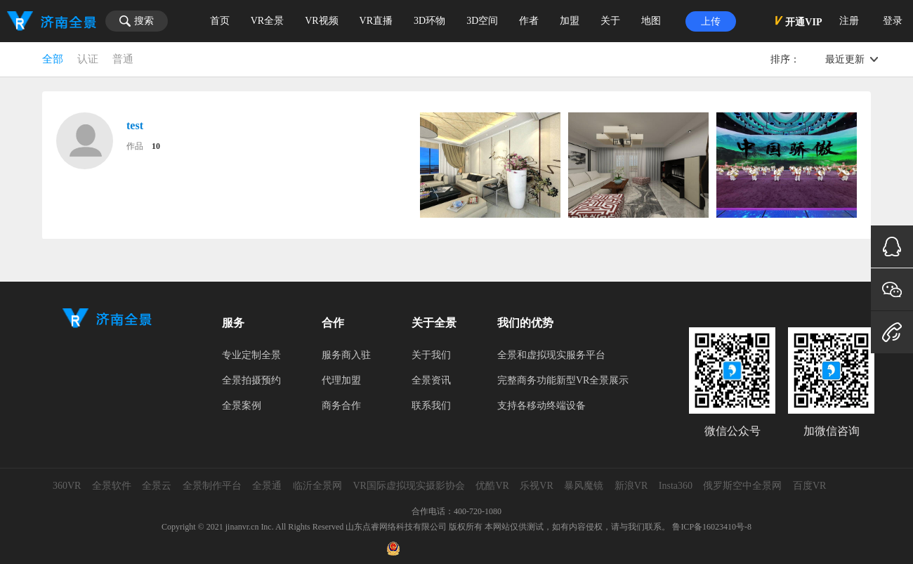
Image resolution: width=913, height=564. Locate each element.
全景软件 (111, 485)
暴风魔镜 (583, 485)
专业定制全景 (251, 355)
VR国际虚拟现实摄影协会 (408, 485)
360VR (67, 485)
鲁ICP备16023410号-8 (711, 527)
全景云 (156, 485)
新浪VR (631, 485)
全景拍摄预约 (251, 380)
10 (156, 146)
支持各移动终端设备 (541, 405)
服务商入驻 (346, 355)
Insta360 (675, 485)
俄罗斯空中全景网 (742, 485)
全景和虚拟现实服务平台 (551, 355)
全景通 (267, 485)
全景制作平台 (212, 485)
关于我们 (431, 355)
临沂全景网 (317, 485)
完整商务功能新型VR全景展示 (563, 380)
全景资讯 (431, 380)
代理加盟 (341, 380)
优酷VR (491, 485)
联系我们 (431, 405)
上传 (711, 21)
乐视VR (536, 485)
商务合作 (341, 405)
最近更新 (845, 59)
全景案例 (241, 405)
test (134, 125)
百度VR (809, 485)
